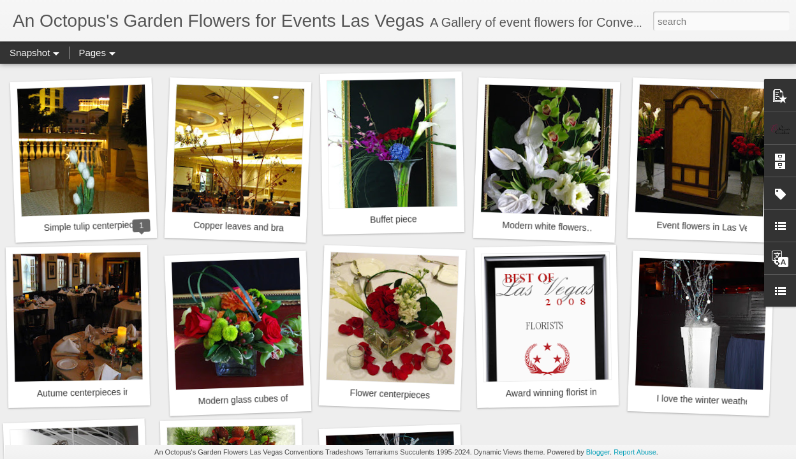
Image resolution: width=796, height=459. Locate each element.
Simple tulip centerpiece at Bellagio (112, 225)
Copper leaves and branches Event (263, 227)
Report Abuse (635, 452)
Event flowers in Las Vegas (710, 227)
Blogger (598, 452)
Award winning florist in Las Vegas (573, 392)
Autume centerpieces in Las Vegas (106, 392)
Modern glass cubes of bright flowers (270, 398)
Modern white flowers (544, 226)
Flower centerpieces (390, 394)
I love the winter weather (704, 400)
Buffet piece (393, 219)
